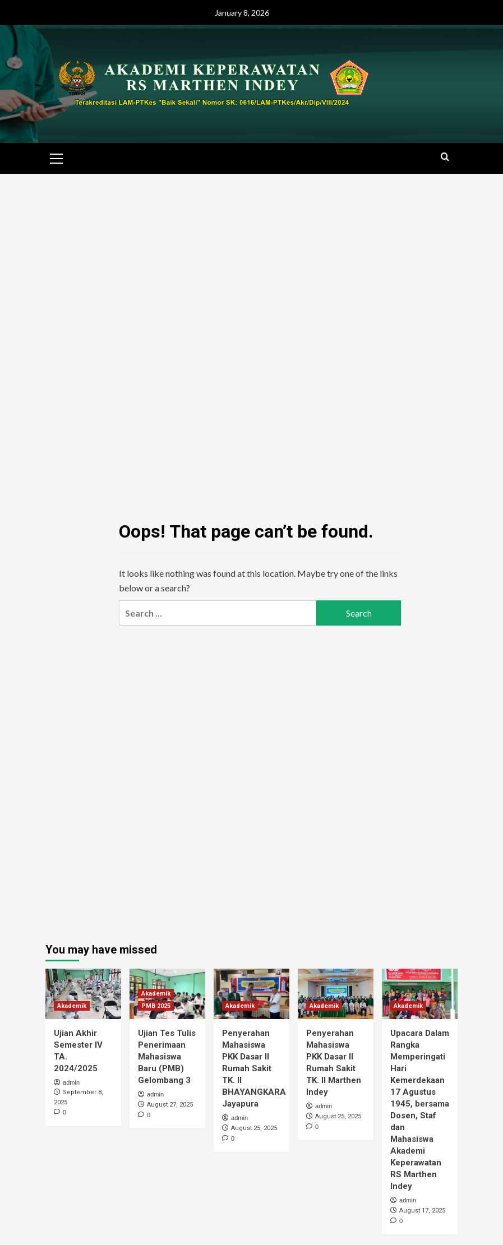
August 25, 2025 (254, 1128)
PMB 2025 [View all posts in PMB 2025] (155, 1006)
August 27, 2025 (170, 1104)
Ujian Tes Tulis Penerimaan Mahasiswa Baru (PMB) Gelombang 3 (167, 1056)
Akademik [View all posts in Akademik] (71, 1006)
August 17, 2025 (422, 1210)
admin (71, 1082)
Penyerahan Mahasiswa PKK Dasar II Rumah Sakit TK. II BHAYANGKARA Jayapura (254, 1068)
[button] (56, 157)
